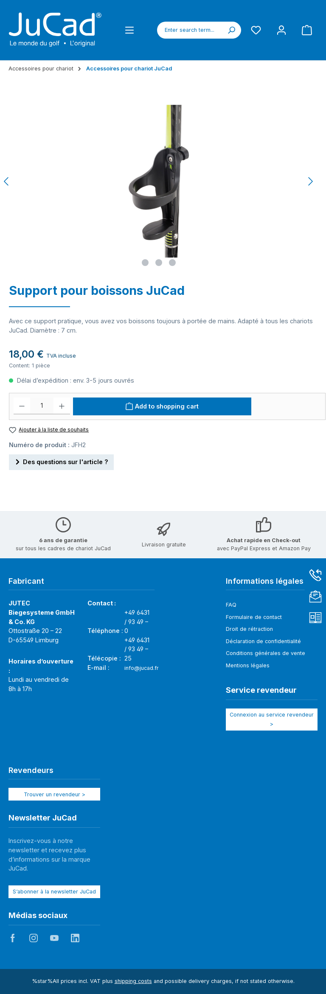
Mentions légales (248, 665)
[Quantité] (42, 406)
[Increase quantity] (61, 406)
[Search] (231, 30)
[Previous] (6, 181)
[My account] (281, 30)
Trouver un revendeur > (54, 794)
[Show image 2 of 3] (158, 262)
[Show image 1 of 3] (145, 262)
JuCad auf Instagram (33, 938)
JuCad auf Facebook (12, 938)
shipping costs (133, 981)
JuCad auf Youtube (54, 938)
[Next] (310, 181)
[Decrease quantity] (22, 406)
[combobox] (189, 30)
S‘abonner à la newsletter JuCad (54, 891)
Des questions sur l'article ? (61, 460)
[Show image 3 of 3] (172, 262)
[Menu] (129, 30)
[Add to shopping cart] (162, 406)
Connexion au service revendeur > (272, 719)
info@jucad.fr (141, 668)
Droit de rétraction (249, 629)
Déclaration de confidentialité (263, 641)
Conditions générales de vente (265, 653)
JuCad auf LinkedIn (75, 938)
